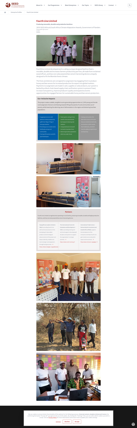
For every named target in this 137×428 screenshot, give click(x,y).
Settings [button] (58, 422)
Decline (67, 422)
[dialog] (68, 418)
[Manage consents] (133, 424)
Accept (77, 422)
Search (129, 5)
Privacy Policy (53, 417)
